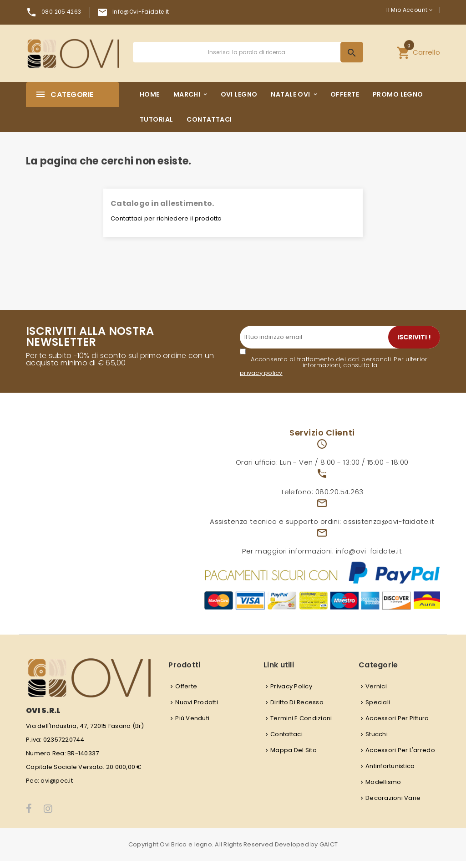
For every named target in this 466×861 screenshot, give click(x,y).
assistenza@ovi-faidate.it (388, 521)
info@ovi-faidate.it (140, 11)
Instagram (49, 808)
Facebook (29, 808)
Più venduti (192, 718)
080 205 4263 (61, 11)
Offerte (186, 686)
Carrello (418, 51)
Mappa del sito (293, 750)
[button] (418, 52)
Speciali (377, 702)
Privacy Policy (291, 686)
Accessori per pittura (397, 718)
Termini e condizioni (301, 718)
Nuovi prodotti (196, 702)
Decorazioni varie (392, 798)
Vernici (376, 686)
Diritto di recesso (297, 702)
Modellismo (383, 782)
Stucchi (376, 734)
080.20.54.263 (339, 492)
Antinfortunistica (390, 766)
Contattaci (286, 734)
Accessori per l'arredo (400, 750)
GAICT (328, 844)
